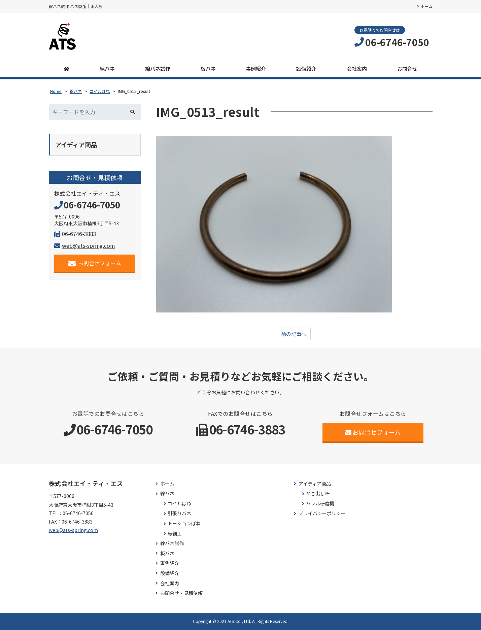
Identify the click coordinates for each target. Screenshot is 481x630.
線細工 (175, 533)
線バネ (107, 68)
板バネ (208, 68)
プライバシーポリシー (322, 513)
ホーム (426, 6)
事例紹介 (256, 68)
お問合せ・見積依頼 (181, 593)
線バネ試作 (157, 68)
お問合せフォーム (94, 264)
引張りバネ (179, 513)
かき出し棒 (318, 494)
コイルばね (179, 504)
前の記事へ (293, 334)
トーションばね (184, 524)
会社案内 (357, 68)
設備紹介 (306, 68)
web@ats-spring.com (84, 246)
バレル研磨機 (320, 504)
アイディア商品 (315, 483)
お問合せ (407, 68)
